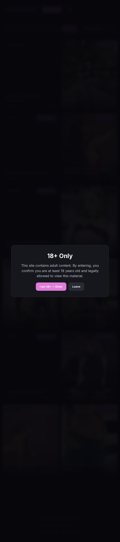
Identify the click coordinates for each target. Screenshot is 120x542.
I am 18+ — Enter (51, 286)
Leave (76, 286)
